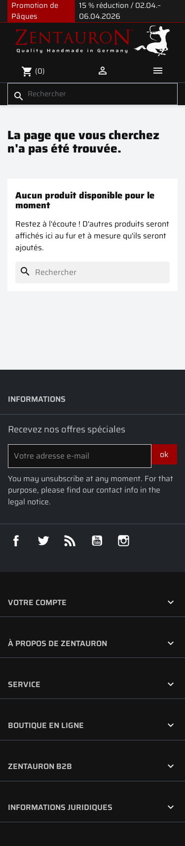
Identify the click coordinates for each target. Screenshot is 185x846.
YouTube (97, 541)
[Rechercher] (92, 94)
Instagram (124, 541)
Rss (70, 541)
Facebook (16, 541)
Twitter (43, 541)
